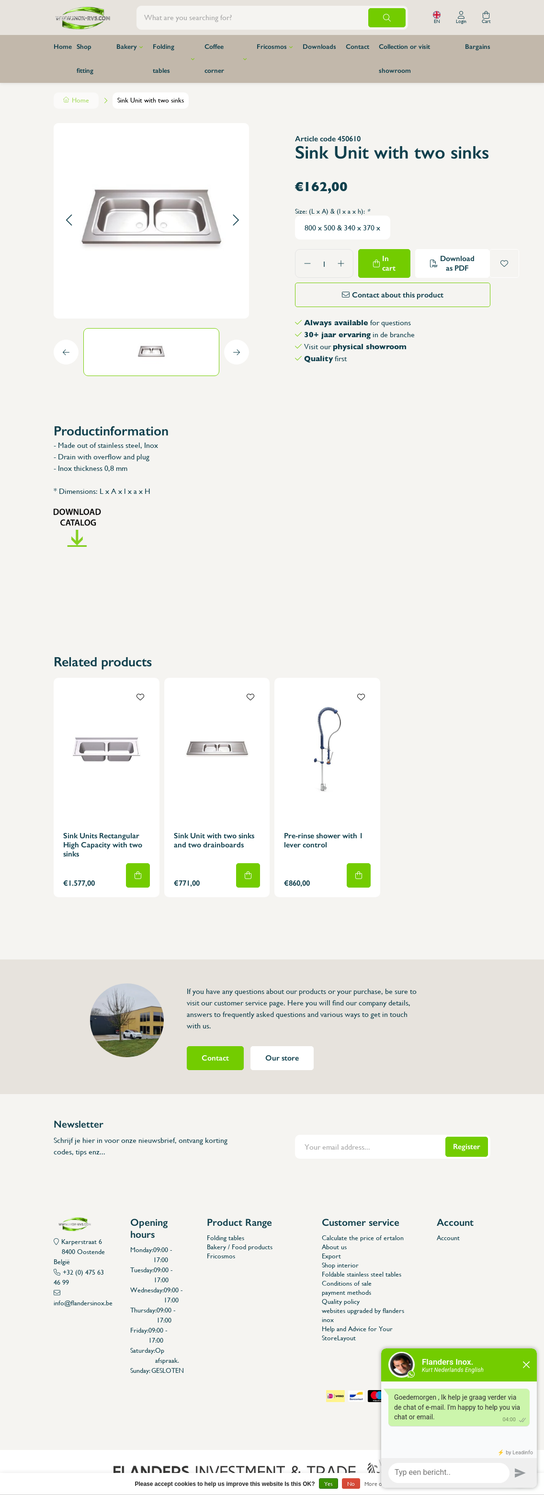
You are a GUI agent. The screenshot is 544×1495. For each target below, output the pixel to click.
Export (331, 1256)
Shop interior (340, 1265)
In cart (389, 263)
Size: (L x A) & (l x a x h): (332, 211)
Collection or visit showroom (404, 59)
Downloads (319, 47)
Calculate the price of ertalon (363, 1238)
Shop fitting (85, 59)
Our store (282, 1057)
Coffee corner (214, 59)
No (351, 1484)
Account (448, 1238)
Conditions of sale (347, 1283)
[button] (69, 220)
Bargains (477, 47)
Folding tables (163, 59)
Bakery (126, 47)
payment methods (346, 1292)
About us (334, 1247)
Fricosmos (272, 47)
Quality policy (341, 1301)
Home (63, 47)
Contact (357, 47)
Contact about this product (397, 294)
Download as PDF (457, 263)
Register (466, 1146)
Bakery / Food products (239, 1247)
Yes (328, 1484)
